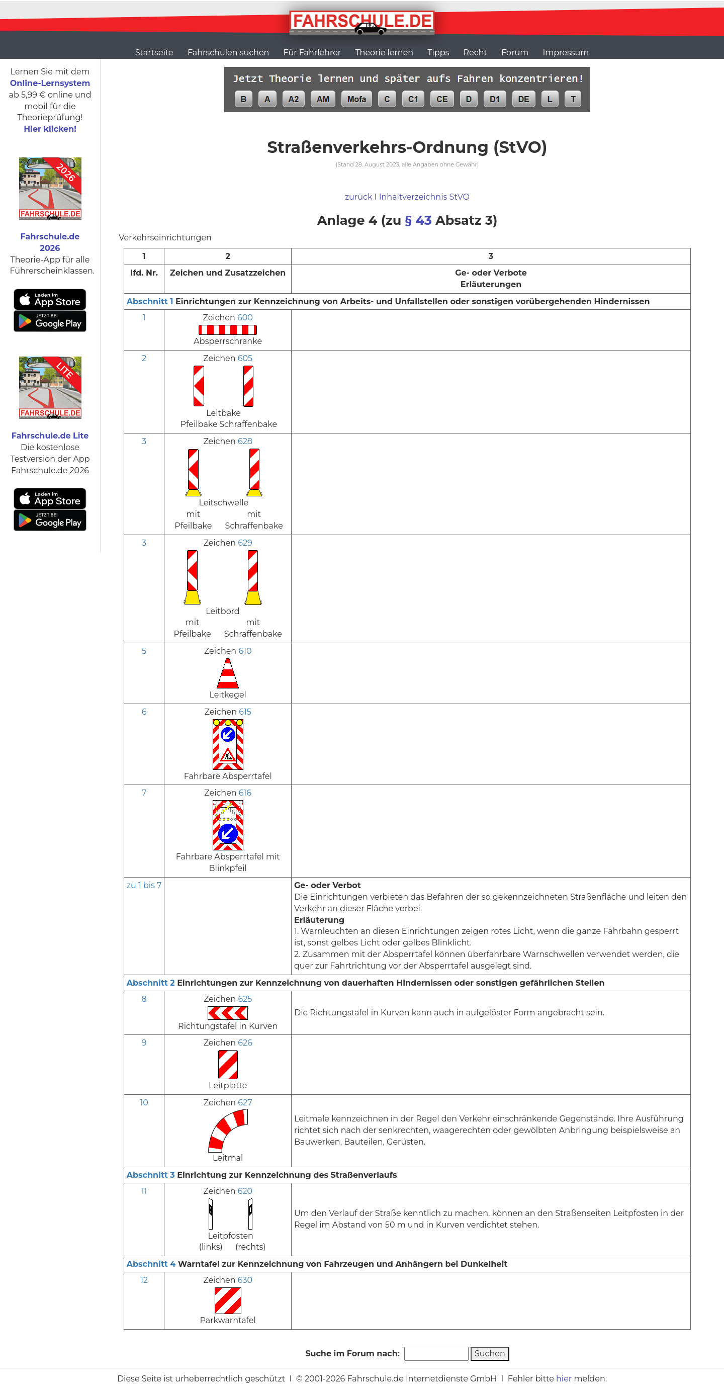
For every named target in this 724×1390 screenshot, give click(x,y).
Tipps (438, 52)
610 (244, 651)
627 (245, 1102)
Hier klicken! (50, 129)
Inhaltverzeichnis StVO (424, 197)
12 (144, 1280)
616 (245, 793)
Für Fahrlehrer (312, 52)
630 (245, 1280)
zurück (359, 197)
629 (245, 543)
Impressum (565, 52)
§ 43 (418, 220)
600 (245, 317)
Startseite (154, 52)
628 (245, 441)
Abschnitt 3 (151, 1175)
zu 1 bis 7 (144, 885)
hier (564, 1378)
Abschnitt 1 (150, 301)
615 (245, 712)
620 (245, 1191)
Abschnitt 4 (151, 1264)
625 (245, 999)
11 (144, 1191)
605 (245, 358)
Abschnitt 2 (151, 983)
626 (245, 1043)
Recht (475, 52)
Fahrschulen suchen (228, 52)
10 (144, 1102)
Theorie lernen (384, 52)
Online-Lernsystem (50, 83)
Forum (514, 52)
